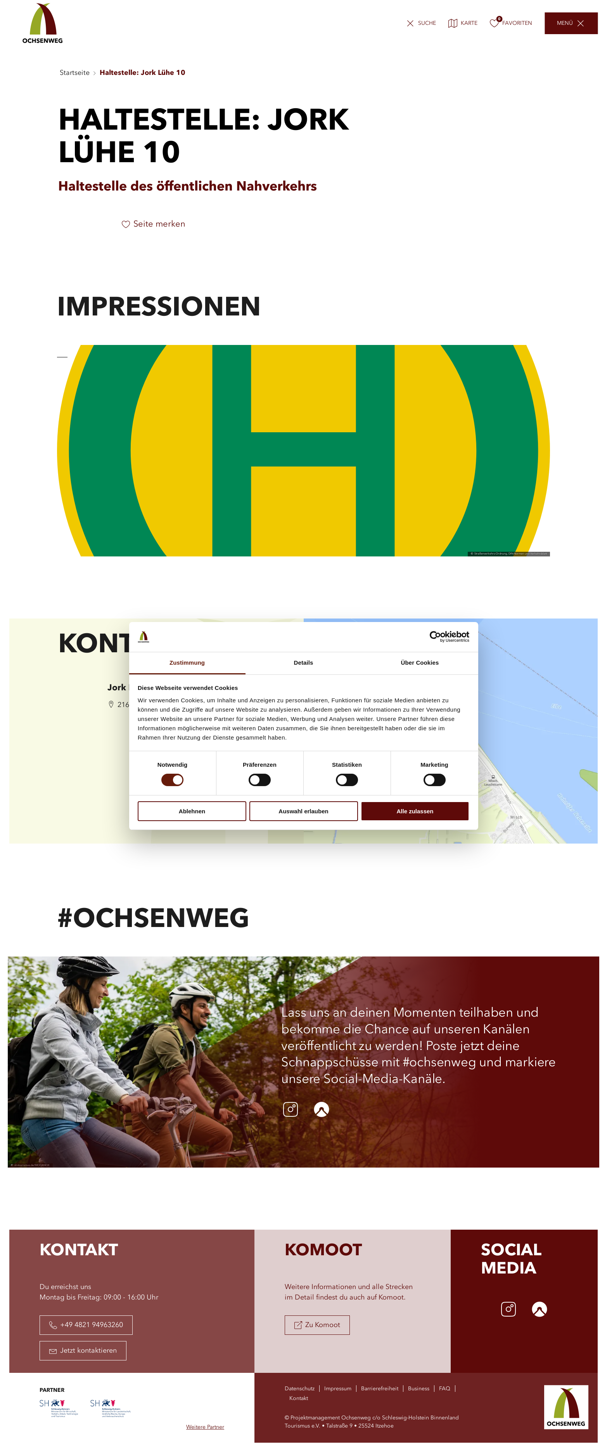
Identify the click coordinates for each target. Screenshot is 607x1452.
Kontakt (298, 1398)
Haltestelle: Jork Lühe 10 (142, 72)
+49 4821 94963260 (86, 1325)
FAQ (444, 1388)
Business (418, 1388)
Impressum (337, 1388)
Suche (427, 23)
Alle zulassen (414, 811)
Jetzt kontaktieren (83, 1351)
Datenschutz (300, 1388)
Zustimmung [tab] (187, 662)
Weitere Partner (205, 1427)
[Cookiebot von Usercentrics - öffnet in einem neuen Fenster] (435, 637)
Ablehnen (192, 811)
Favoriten (511, 23)
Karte (462, 23)
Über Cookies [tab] (420, 662)
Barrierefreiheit (379, 1388)
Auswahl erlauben (303, 811)
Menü (565, 23)
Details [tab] (303, 662)
